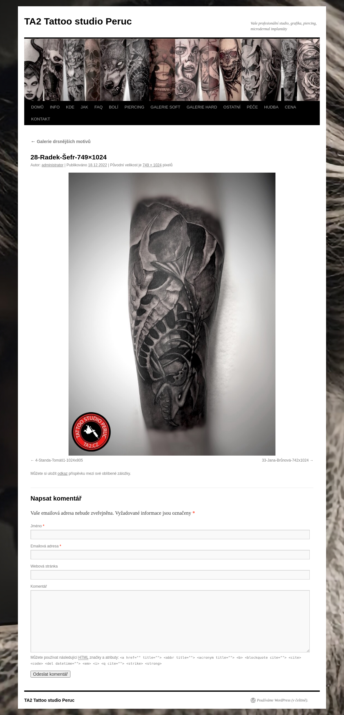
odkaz (63, 473)
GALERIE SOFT (165, 107)
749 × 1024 (152, 165)
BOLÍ (113, 107)
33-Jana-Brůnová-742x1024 (285, 460)
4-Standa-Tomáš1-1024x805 (59, 460)
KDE (70, 107)
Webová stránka (44, 566)
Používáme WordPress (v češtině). (282, 700)
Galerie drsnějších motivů (61, 141)
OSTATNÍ (231, 107)
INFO (55, 107)
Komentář (39, 586)
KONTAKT (40, 119)
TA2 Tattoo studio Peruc (78, 21)
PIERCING (134, 107)
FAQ (98, 107)
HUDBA (271, 107)
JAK (84, 107)
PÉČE (252, 107)
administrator (52, 165)
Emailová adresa (46, 546)
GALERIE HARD (201, 107)
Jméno (37, 526)
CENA (290, 107)
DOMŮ (37, 107)
